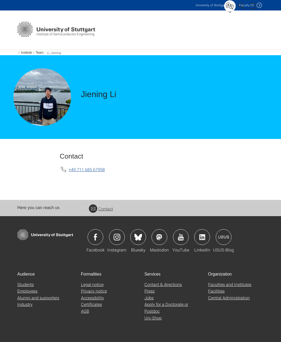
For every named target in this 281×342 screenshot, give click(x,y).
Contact (101, 208)
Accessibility (92, 297)
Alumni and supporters (38, 297)
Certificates (91, 304)
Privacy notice (94, 291)
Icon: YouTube (181, 237)
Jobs (149, 297)
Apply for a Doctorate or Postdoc (166, 307)
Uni (211, 5)
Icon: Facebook (95, 237)
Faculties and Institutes (229, 284)
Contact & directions (163, 284)
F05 (246, 5)
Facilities (216, 291)
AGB (85, 311)
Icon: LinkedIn (202, 237)
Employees (27, 291)
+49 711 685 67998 (87, 169)
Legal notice (92, 284)
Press (149, 291)
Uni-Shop (153, 318)
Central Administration (229, 297)
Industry (25, 304)
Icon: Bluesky (138, 237)
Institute (26, 52)
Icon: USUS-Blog (223, 237)
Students (25, 284)
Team (39, 52)
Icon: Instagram (117, 237)
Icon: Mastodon (159, 237)
